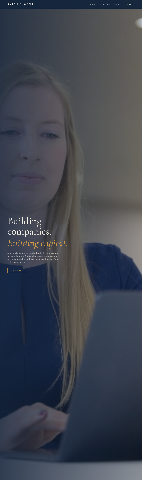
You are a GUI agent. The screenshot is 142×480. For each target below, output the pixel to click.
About (93, 4)
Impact (118, 4)
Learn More (16, 270)
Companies (105, 4)
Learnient (21, 256)
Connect (130, 4)
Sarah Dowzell (20, 4)
